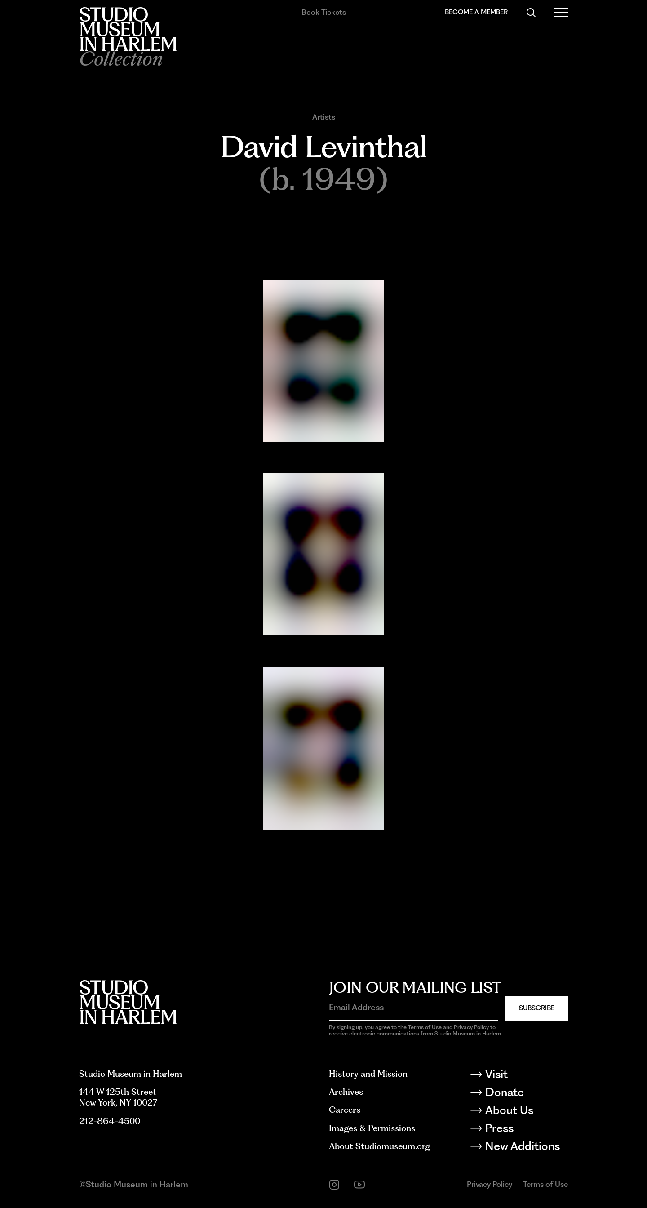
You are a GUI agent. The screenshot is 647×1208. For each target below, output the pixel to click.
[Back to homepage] (128, 29)
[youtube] (359, 1184)
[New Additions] (526, 1148)
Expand (275, 448)
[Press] (526, 1130)
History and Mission (368, 1074)
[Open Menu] (561, 12)
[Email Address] (413, 1008)
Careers (344, 1110)
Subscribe (536, 1008)
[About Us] (526, 1112)
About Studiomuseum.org (379, 1146)
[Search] (531, 12)
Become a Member (476, 12)
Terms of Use (545, 1184)
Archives (346, 1092)
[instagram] (334, 1184)
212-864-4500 (109, 1121)
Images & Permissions (372, 1128)
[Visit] (526, 1076)
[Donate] (526, 1094)
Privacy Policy (489, 1184)
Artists (323, 117)
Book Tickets (323, 12)
